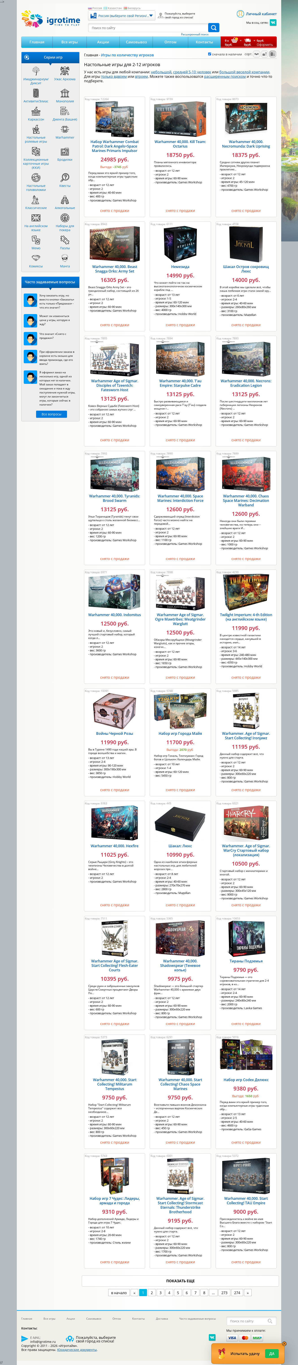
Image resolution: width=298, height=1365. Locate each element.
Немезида (180, 266)
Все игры (69, 42)
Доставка (162, 1319)
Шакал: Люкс (180, 846)
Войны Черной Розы (114, 733)
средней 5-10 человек (192, 72)
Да (271, 1353)
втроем (141, 76)
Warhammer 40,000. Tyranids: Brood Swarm (114, 498)
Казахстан (115, 8)
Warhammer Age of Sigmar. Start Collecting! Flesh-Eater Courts (114, 965)
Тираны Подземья (246, 961)
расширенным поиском (225, 76)
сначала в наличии (225, 54)
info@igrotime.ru (43, 1342)
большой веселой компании (244, 72)
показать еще (180, 1280)
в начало (119, 1292)
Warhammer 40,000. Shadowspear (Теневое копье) (180, 965)
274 (237, 1292)
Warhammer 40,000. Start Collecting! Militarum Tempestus (114, 1084)
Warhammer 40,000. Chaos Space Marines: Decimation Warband (246, 500)
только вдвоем (114, 76)
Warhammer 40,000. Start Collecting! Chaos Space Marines (180, 1084)
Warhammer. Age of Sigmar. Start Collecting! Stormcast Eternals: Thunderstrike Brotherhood (180, 1205)
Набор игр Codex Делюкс (246, 1080)
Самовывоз (136, 42)
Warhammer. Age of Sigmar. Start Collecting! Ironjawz (246, 735)
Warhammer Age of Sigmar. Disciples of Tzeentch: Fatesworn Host (114, 385)
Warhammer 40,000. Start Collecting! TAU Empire (246, 1200)
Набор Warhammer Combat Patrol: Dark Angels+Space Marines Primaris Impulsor (115, 146)
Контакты (204, 42)
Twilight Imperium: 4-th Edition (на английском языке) (246, 617)
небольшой (161, 72)
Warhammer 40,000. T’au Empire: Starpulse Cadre (180, 383)
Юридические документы (77, 1350)
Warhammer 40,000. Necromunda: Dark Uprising (246, 143)
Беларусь (134, 8)
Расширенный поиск (195, 34)
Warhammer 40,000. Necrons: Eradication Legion (246, 383)
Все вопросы (51, 414)
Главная (37, 42)
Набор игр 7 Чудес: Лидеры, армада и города (115, 1200)
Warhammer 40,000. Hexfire (114, 846)
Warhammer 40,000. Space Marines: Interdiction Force (180, 498)
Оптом (170, 42)
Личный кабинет (261, 13)
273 (224, 1292)
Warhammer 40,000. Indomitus (114, 615)
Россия (97, 8)
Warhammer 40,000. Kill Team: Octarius (180, 143)
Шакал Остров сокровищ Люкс (246, 268)
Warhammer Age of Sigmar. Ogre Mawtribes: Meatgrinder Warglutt (180, 619)
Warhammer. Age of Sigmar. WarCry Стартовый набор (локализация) (246, 850)
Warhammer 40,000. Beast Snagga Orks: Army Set (114, 268)
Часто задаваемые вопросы (197, 1319)
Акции (103, 42)
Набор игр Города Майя (180, 733)
